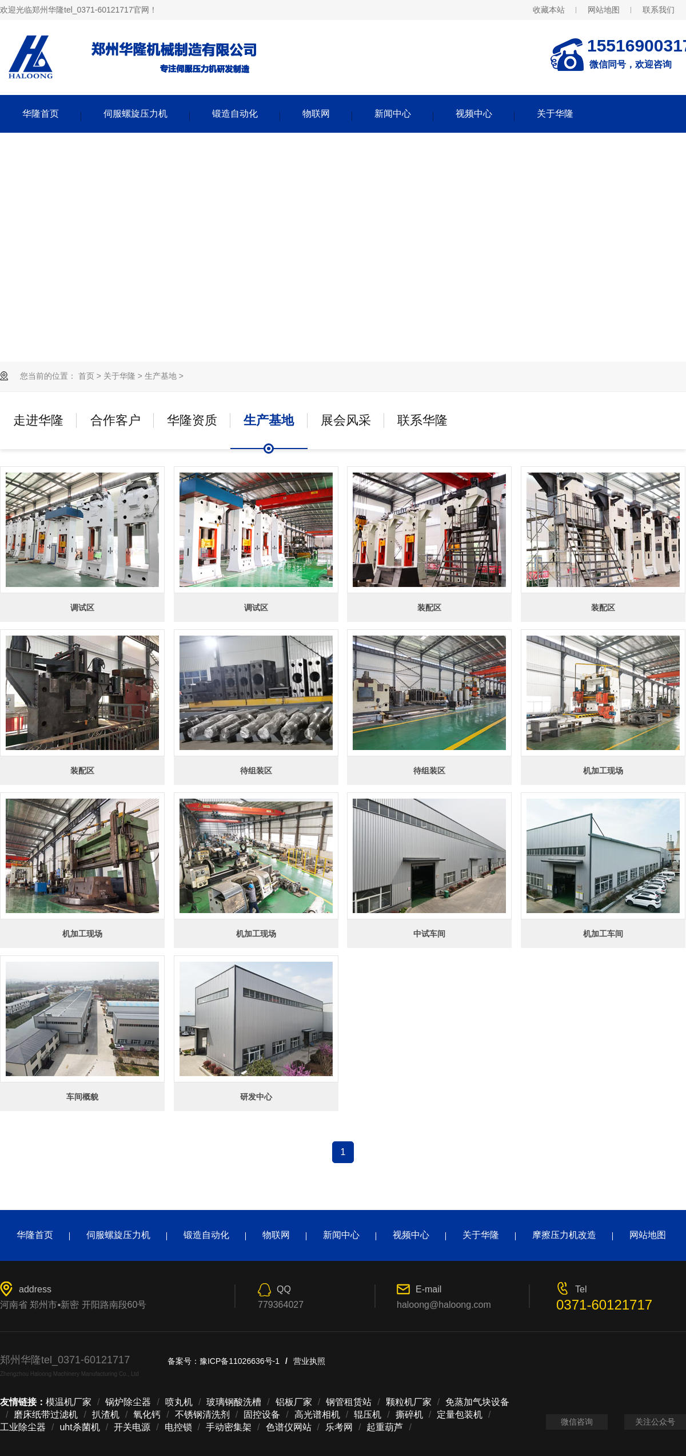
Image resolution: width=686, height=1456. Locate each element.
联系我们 (659, 9)
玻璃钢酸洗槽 (233, 1402)
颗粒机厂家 (409, 1402)
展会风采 (346, 420)
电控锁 (178, 1427)
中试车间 (429, 933)
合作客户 (115, 420)
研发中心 (256, 1096)
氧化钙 (147, 1414)
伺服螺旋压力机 (135, 113)
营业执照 (309, 1361)
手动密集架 (229, 1427)
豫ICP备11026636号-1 (240, 1361)
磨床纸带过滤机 (46, 1414)
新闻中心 (392, 113)
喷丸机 (179, 1402)
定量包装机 (459, 1414)
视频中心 (474, 113)
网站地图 (604, 9)
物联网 (316, 113)
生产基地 (161, 375)
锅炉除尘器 (128, 1402)
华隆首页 (40, 113)
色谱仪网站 (289, 1427)
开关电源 (132, 1427)
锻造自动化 (235, 113)
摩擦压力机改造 (564, 1235)
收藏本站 (549, 9)
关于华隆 (555, 113)
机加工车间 (603, 933)
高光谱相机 (317, 1414)
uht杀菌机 (79, 1427)
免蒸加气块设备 (477, 1402)
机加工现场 (603, 770)
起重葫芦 (384, 1427)
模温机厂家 (68, 1402)
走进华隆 (38, 420)
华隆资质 (192, 420)
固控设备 (262, 1414)
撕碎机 (409, 1414)
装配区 (429, 607)
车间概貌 (82, 1096)
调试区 (82, 607)
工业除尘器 (23, 1427)
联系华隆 (422, 420)
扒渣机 (105, 1414)
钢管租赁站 (349, 1402)
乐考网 (339, 1427)
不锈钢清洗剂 (202, 1414)
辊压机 (367, 1414)
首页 (86, 375)
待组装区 (256, 770)
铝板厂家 (294, 1402)
